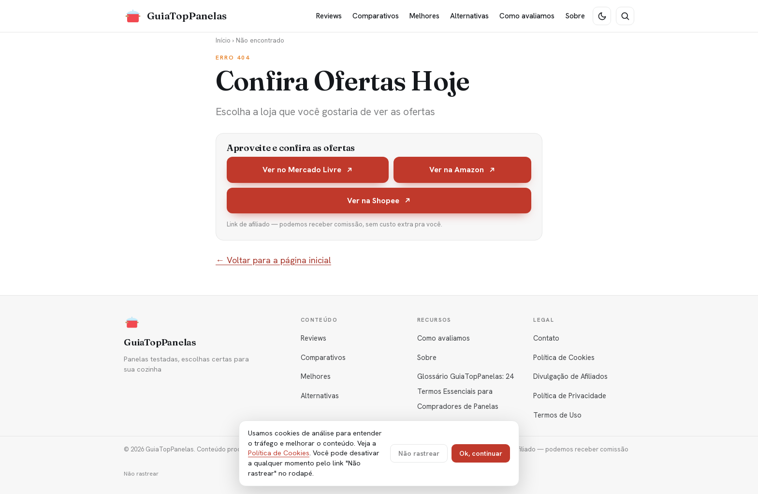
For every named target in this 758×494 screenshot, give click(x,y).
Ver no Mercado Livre (307, 170)
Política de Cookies (564, 357)
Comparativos (375, 16)
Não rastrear (141, 474)
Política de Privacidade (569, 395)
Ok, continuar (480, 453)
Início (223, 40)
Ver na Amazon (462, 170)
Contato (546, 338)
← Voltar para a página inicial (273, 260)
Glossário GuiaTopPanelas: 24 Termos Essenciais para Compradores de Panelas (465, 391)
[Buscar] (625, 16)
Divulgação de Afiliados (570, 376)
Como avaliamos (526, 16)
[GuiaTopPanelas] (175, 16)
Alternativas (469, 16)
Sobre (575, 16)
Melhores (424, 16)
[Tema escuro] (602, 16)
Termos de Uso (557, 414)
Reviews (329, 16)
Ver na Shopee (379, 200)
